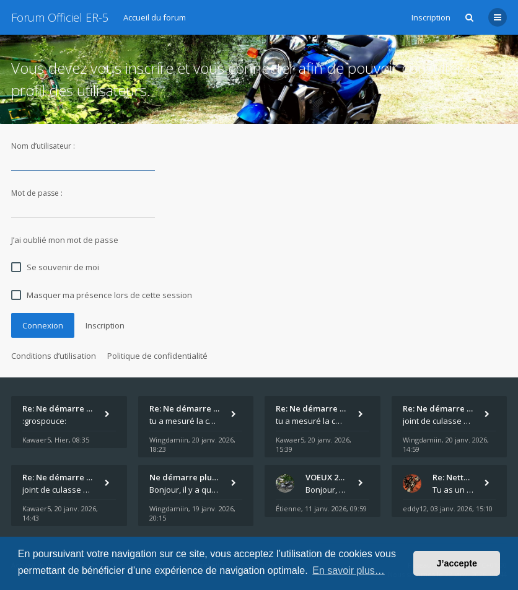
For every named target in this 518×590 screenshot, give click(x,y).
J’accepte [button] (456, 563)
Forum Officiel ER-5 (59, 17)
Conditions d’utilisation (53, 355)
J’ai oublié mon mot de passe (64, 239)
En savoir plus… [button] (348, 570)
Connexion (42, 325)
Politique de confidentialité (157, 355)
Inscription (430, 17)
